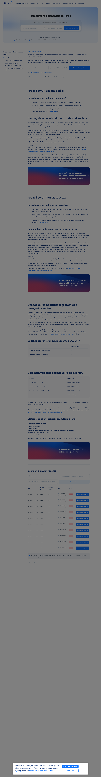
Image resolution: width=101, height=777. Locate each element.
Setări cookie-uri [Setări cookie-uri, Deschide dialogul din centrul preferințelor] (70, 770)
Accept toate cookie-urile (70, 766)
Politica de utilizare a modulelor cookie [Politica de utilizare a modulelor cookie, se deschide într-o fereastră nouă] (38, 770)
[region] (50, 769)
